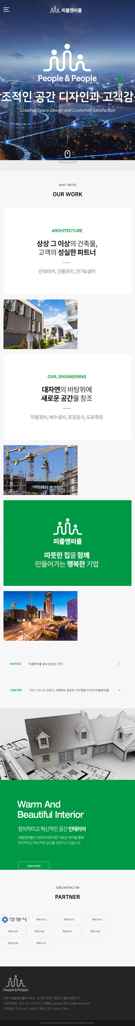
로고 (65, 9)
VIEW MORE (34, 866)
